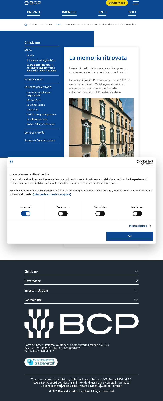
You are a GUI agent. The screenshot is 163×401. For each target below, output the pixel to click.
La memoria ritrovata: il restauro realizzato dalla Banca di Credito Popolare (41, 68)
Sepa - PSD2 (116, 379)
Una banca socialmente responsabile (39, 94)
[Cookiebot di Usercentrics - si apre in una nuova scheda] (138, 162)
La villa (30, 55)
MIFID (128, 379)
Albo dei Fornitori (111, 385)
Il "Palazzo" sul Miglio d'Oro (41, 60)
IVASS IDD (39, 382)
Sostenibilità (33, 299)
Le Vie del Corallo (36, 105)
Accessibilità (69, 385)
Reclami (96, 379)
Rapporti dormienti (57, 382)
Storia (58, 24)
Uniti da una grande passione (41, 114)
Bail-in (74, 382)
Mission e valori (33, 79)
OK (130, 236)
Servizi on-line (117, 2)
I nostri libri (32, 109)
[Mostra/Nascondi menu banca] (136, 3)
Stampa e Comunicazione (39, 140)
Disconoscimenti (51, 385)
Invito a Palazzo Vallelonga (41, 124)
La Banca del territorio (37, 86)
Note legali (53, 379)
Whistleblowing (81, 379)
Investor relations (36, 290)
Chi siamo (31, 271)
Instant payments (89, 385)
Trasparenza (38, 379)
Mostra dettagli (138, 225)
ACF (104, 379)
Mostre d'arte (34, 100)
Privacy (66, 379)
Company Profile (34, 132)
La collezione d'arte (37, 119)
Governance (32, 280)
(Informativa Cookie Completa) (52, 194)
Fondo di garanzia (91, 382)
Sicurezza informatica (116, 382)
